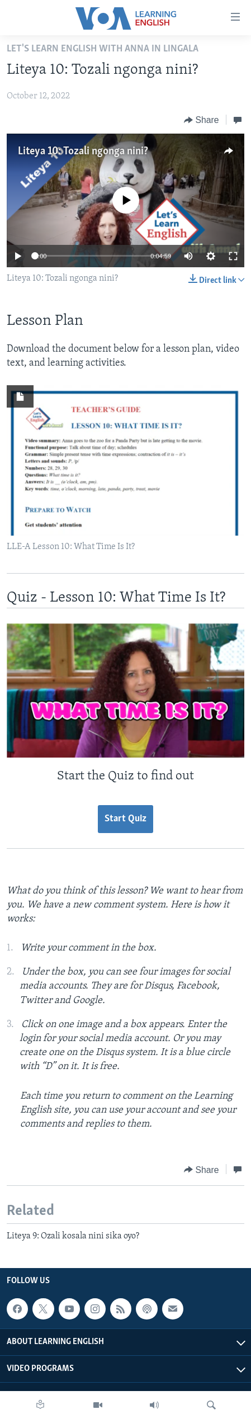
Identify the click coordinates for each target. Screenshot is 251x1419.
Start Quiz (125, 818)
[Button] (201, 120)
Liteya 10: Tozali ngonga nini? (83, 151)
